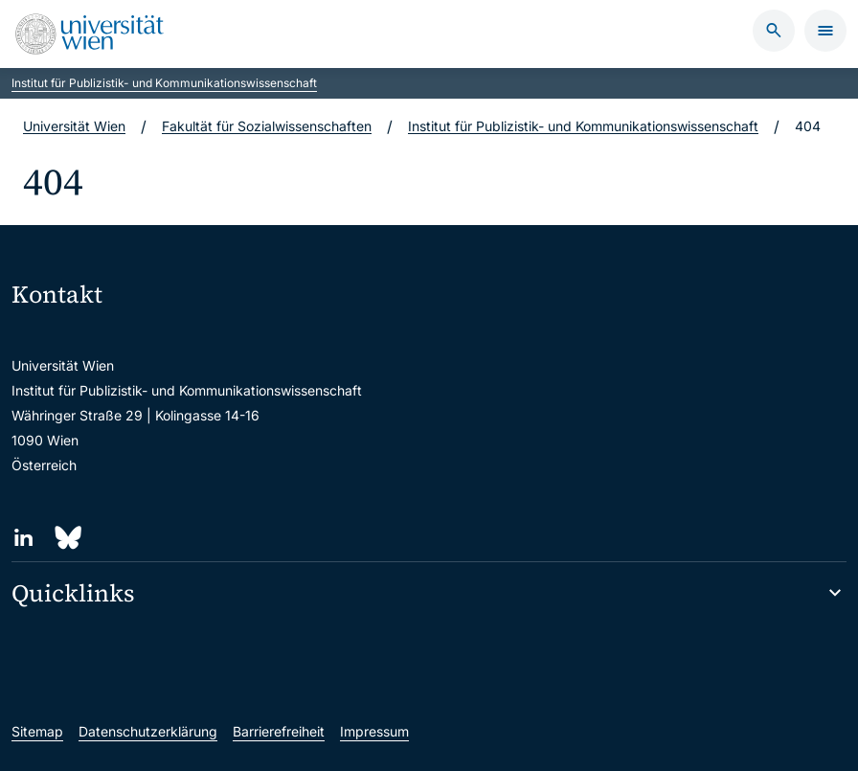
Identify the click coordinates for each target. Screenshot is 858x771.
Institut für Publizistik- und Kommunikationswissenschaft (164, 83)
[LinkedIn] (23, 537)
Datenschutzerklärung (148, 731)
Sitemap (37, 731)
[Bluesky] (66, 537)
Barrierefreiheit (279, 731)
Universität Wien (74, 126)
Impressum (374, 731)
